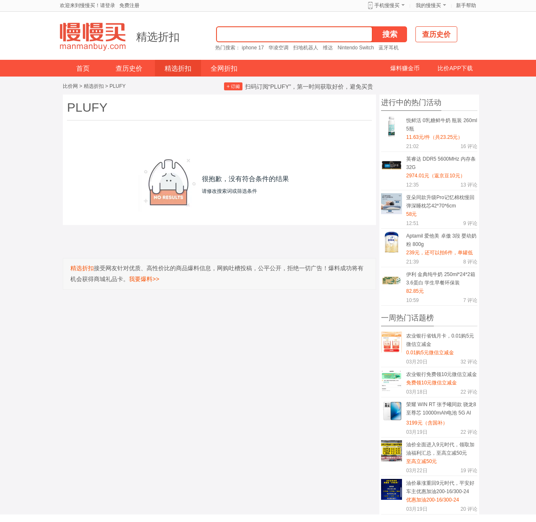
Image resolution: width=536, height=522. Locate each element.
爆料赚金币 (405, 68)
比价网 (70, 86)
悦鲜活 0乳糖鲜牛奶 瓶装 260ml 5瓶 (441, 125)
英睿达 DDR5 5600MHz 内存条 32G (441, 163)
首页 (83, 68)
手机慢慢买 (386, 5)
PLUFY (117, 86)
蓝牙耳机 (389, 48)
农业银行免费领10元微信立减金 (441, 374)
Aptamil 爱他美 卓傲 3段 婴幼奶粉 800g (441, 240)
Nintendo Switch (356, 48)
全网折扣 (224, 68)
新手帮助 (466, 5)
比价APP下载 (455, 68)
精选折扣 (158, 37)
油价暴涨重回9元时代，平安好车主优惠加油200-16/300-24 (440, 487)
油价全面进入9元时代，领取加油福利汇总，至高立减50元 (440, 449)
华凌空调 (278, 48)
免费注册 (129, 5)
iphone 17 (253, 48)
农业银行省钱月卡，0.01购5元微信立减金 (440, 340)
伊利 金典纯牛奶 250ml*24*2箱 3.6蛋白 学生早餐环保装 (440, 278)
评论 (469, 146)
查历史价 (129, 68)
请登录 (107, 5)
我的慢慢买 (428, 5)
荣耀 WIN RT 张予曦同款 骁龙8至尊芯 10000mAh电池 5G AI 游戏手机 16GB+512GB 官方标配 (441, 410)
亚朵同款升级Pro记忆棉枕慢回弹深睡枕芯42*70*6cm (440, 201)
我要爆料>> (144, 279)
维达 (328, 48)
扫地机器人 (305, 48)
